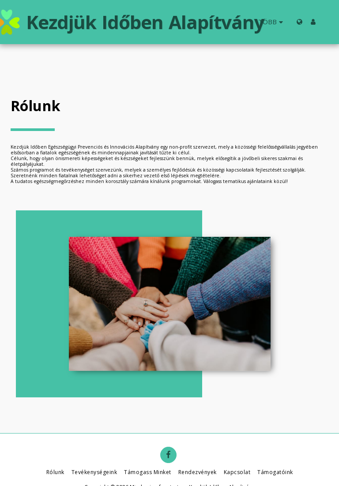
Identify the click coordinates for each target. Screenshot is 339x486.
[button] (326, 22)
